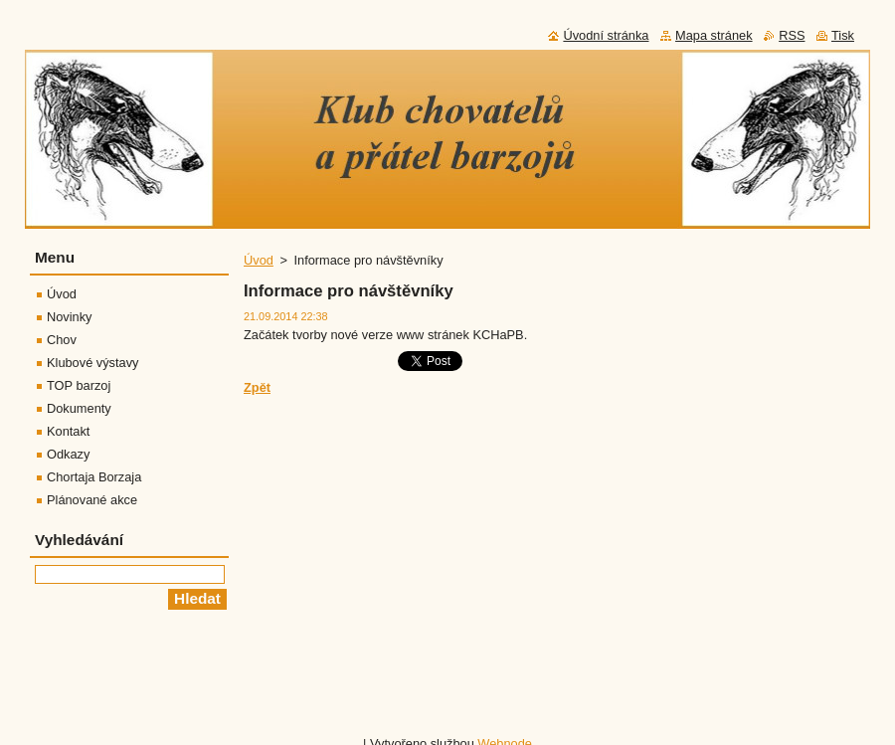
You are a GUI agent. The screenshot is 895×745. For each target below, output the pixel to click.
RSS (792, 35)
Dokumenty (79, 408)
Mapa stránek (714, 35)
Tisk (842, 35)
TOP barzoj (78, 385)
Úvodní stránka (605, 35)
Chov (62, 339)
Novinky (69, 316)
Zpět (257, 387)
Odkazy (68, 454)
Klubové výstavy (92, 362)
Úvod (258, 260)
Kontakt (68, 431)
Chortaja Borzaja (94, 476)
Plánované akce (92, 499)
